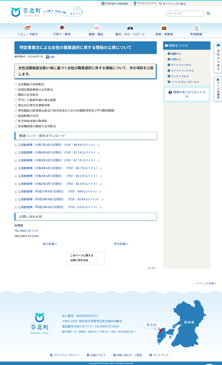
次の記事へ (121, 244)
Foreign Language (114, 3)
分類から (176, 59)
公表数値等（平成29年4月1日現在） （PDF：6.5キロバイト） (58, 207)
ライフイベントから (182, 70)
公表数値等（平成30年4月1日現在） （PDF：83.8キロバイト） (58, 199)
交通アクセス (96, 355)
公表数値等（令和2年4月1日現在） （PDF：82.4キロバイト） (58, 184)
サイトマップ (158, 355)
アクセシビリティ (147, 3)
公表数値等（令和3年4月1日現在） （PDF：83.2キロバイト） (58, 176)
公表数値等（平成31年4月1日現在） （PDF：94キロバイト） (57, 191)
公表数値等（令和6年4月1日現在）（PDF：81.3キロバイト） (56, 152)
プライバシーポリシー (64, 355)
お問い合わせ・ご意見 (127, 355)
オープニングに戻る (172, 3)
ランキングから (180, 76)
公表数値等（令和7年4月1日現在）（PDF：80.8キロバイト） (56, 145)
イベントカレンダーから (185, 82)
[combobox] (186, 13)
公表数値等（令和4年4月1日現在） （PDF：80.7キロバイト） (58, 168)
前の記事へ (50, 244)
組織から (176, 53)
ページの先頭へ (208, 283)
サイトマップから (181, 65)
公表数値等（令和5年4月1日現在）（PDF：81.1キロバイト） (56, 160)
